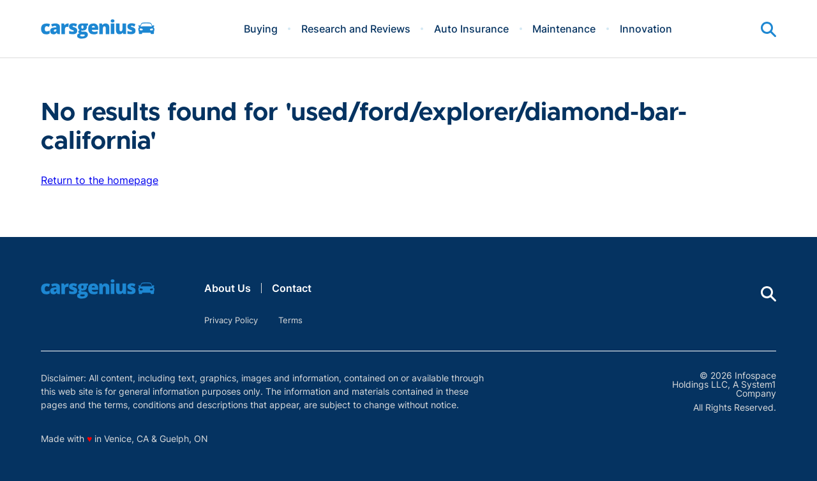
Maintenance (564, 28)
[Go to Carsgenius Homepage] (97, 29)
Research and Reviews (355, 28)
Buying (261, 28)
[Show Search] (768, 29)
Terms (290, 320)
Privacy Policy (231, 320)
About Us (227, 288)
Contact (291, 288)
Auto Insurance (471, 28)
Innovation (646, 28)
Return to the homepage (99, 180)
